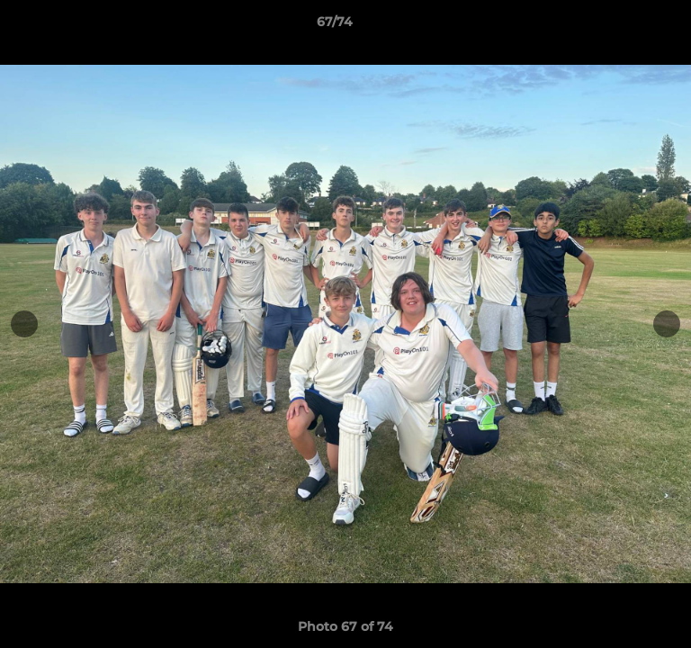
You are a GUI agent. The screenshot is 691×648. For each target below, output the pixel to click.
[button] (626, 26)
